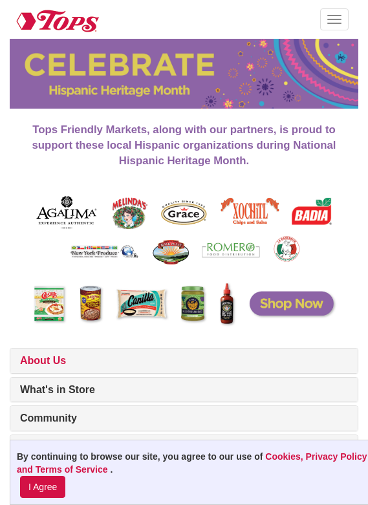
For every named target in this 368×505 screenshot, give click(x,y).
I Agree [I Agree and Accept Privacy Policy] (42, 487)
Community (48, 418)
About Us (43, 360)
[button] (334, 19)
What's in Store (57, 389)
